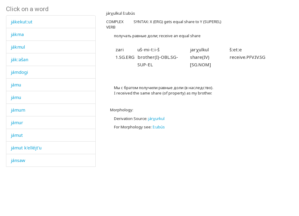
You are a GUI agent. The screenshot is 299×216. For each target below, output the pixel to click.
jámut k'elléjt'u (26, 148)
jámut (17, 135)
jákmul (18, 47)
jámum (18, 110)
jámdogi (19, 72)
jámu (16, 85)
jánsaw (18, 160)
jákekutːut (21, 22)
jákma (17, 34)
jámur (17, 122)
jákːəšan (19, 59)
